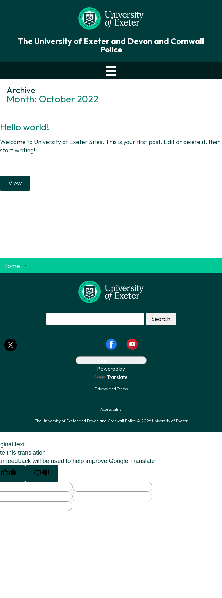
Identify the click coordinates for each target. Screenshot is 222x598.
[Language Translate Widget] (111, 360)
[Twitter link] (10, 345)
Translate (111, 377)
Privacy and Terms (111, 389)
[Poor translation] (41, 473)
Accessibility (111, 409)
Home (11, 266)
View (15, 183)
